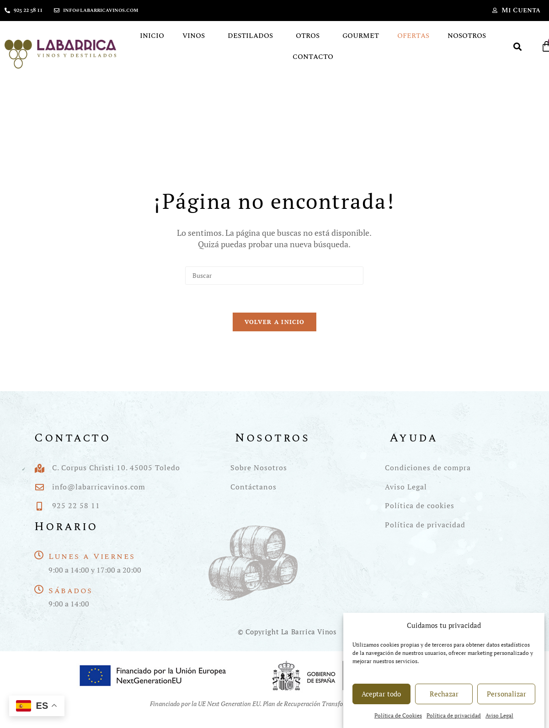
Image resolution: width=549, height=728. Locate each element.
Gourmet (360, 36)
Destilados (252, 36)
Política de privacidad (453, 724)
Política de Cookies (398, 724)
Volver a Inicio (275, 322)
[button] (517, 46)
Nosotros (467, 36)
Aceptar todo (381, 702)
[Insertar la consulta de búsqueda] (274, 275)
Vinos (195, 36)
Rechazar (444, 702)
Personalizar (506, 702)
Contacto (313, 57)
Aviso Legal (499, 724)
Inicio (152, 36)
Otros (310, 36)
